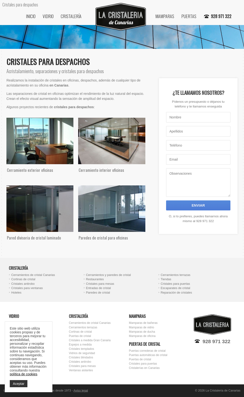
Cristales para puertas (175, 283)
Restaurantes (95, 279)
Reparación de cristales (176, 292)
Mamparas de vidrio (141, 327)
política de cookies (23, 374)
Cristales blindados (81, 357)
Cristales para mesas (100, 283)
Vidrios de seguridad (82, 353)
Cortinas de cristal (23, 279)
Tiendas (166, 279)
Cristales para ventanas (27, 288)
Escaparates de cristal (175, 288)
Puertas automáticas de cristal (148, 355)
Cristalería (71, 16)
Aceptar (18, 384)
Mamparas (164, 16)
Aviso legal (80, 390)
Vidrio (48, 16)
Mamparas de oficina (142, 336)
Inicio (31, 16)
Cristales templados (81, 349)
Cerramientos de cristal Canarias (33, 275)
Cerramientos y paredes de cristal (108, 275)
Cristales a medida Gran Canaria (90, 340)
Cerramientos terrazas (175, 275)
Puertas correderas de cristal (147, 350)
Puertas (188, 16)
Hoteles (16, 292)
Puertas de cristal (80, 336)
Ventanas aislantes (81, 370)
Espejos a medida (80, 344)
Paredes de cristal (98, 292)
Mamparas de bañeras (143, 323)
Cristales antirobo (23, 283)
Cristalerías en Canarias (144, 368)
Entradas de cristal (98, 288)
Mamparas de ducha (142, 331)
